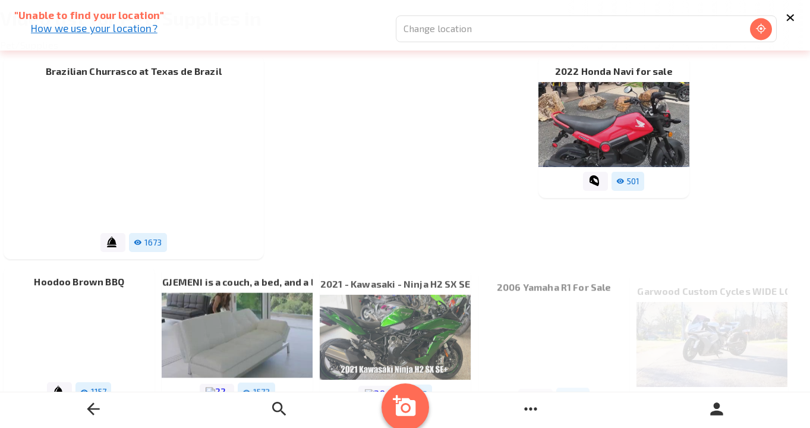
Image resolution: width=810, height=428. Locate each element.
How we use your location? (94, 28)
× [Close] (790, 15)
